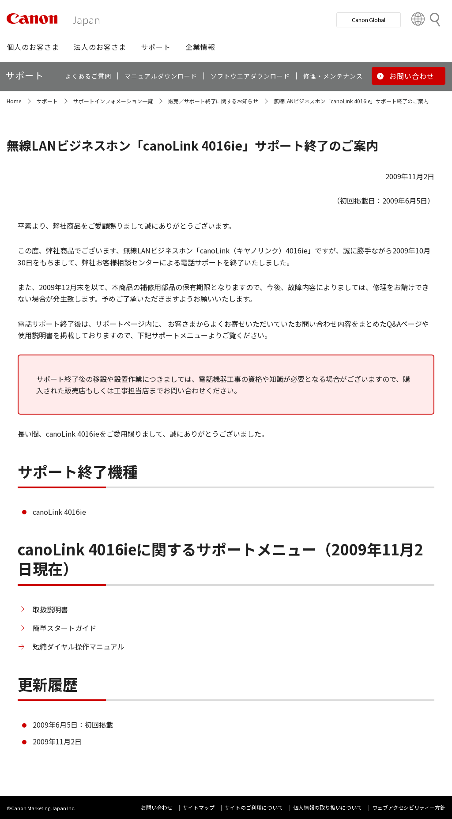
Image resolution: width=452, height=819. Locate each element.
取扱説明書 (50, 609)
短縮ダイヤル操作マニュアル (78, 646)
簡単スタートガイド (64, 628)
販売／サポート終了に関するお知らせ (213, 101)
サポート (47, 101)
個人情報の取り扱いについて (327, 807)
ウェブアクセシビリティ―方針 (408, 807)
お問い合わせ (157, 807)
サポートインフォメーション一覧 (113, 101)
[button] (33, 47)
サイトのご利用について (254, 807)
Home (14, 101)
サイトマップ (199, 807)
